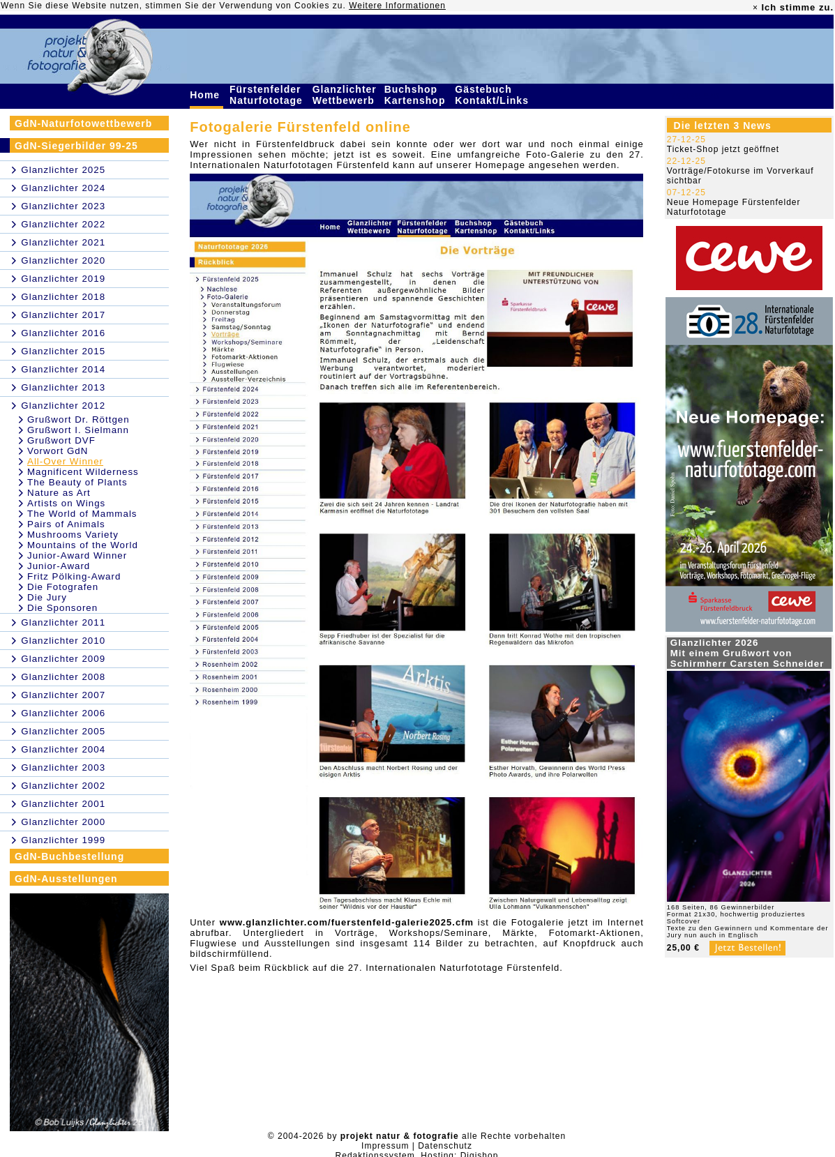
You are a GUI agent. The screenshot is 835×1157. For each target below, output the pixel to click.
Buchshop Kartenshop (416, 95)
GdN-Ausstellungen (66, 878)
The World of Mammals (82, 513)
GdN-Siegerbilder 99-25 (76, 145)
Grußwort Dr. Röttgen (78, 419)
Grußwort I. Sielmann (78, 430)
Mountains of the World (82, 545)
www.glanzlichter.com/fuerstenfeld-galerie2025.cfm (347, 922)
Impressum (385, 1146)
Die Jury (47, 597)
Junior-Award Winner (77, 555)
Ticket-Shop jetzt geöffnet (723, 149)
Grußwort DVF (61, 440)
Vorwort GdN (57, 451)
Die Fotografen (62, 587)
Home (206, 94)
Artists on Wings (66, 503)
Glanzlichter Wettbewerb (345, 95)
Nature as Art (59, 492)
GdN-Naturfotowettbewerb (83, 123)
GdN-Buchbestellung (69, 856)
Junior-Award (58, 566)
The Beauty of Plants (77, 482)
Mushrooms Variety (73, 534)
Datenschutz (445, 1146)
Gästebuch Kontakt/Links (493, 95)
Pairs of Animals (66, 524)
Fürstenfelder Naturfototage (268, 95)
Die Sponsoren (62, 608)
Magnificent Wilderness (83, 472)
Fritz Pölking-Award (74, 576)
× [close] (755, 8)
